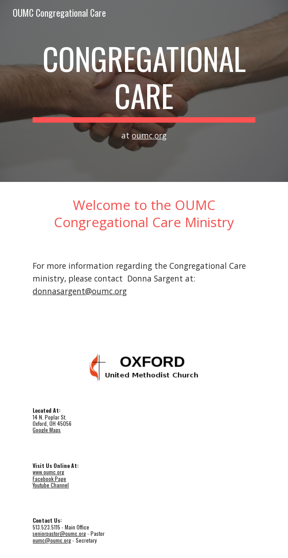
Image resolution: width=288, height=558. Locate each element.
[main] (144, 91)
